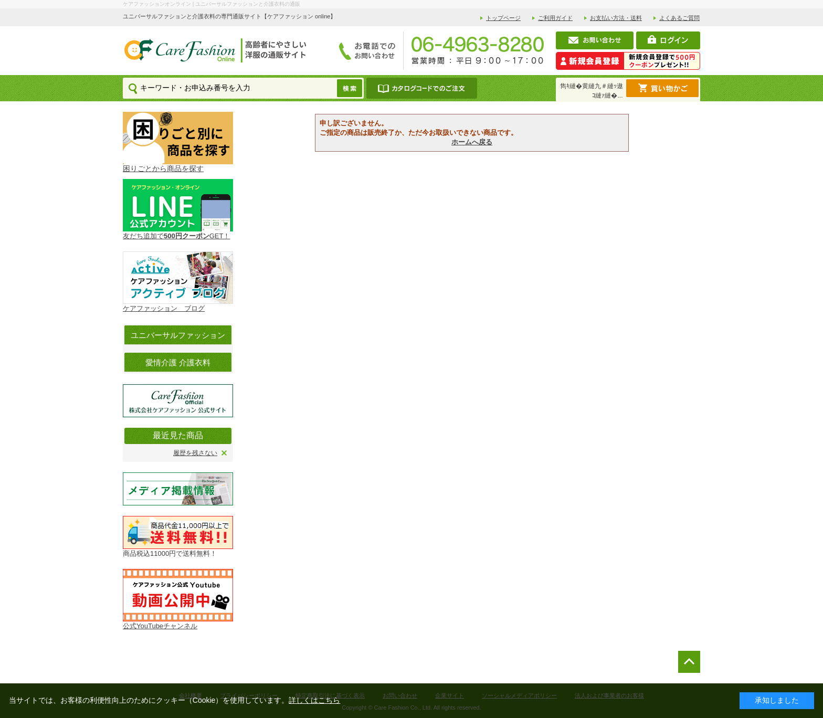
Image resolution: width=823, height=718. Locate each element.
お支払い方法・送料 (616, 18)
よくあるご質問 (679, 18)
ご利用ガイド (555, 18)
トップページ (503, 18)
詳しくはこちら (314, 700)
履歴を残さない (195, 453)
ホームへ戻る (471, 142)
